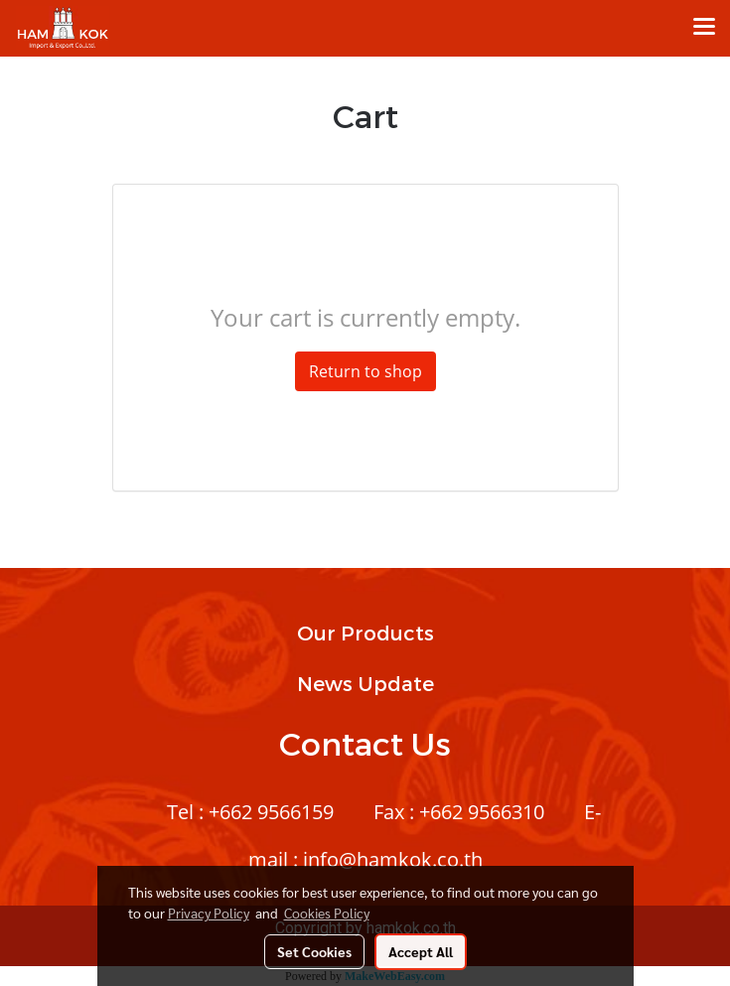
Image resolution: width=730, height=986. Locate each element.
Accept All (420, 951)
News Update (365, 683)
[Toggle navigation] (704, 28)
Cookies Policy (326, 912)
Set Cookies (314, 951)
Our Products (365, 632)
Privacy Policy (208, 912)
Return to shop (365, 371)
